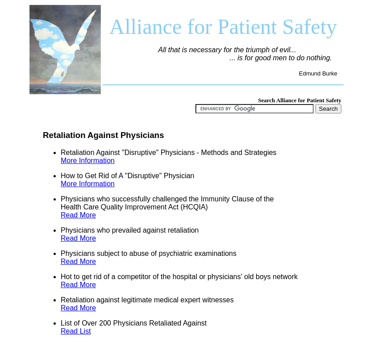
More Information (88, 160)
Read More (78, 215)
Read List (76, 331)
